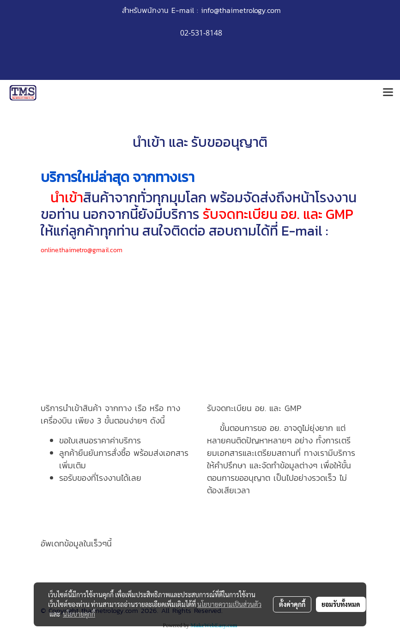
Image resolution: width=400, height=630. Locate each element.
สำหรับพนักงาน (145, 10)
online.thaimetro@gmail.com (81, 250)
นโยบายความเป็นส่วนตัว (229, 604)
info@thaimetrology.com (241, 10)
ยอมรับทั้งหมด (340, 604)
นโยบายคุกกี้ (79, 614)
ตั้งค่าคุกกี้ (292, 604)
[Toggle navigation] (388, 93)
